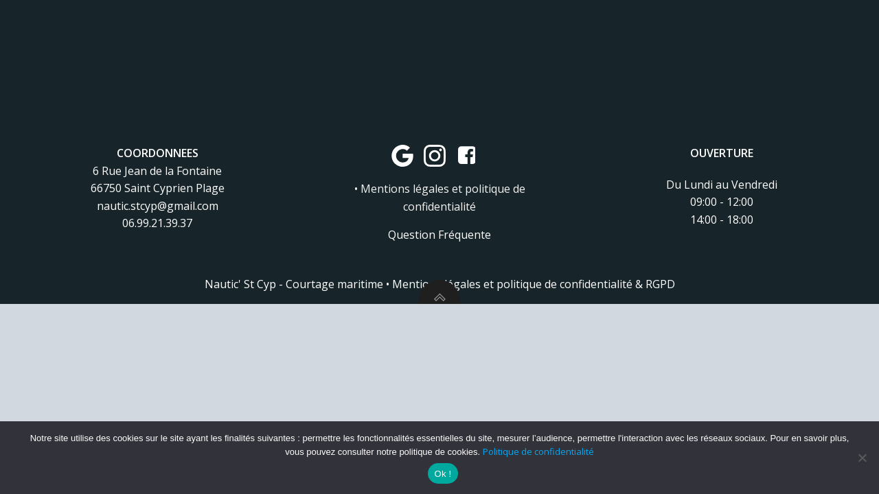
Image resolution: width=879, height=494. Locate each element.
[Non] (862, 457)
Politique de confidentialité (538, 451)
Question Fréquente (439, 234)
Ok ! (443, 474)
